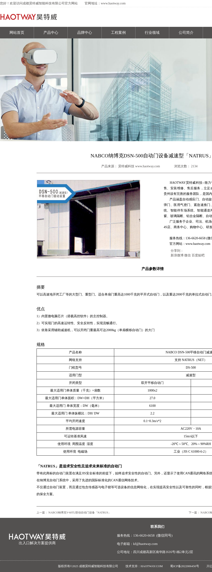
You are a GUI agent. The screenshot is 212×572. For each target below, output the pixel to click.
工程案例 (118, 32)
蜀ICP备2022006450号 (184, 566)
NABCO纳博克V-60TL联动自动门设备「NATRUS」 (79, 512)
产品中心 (50, 32)
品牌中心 (84, 32)
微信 (187, 255)
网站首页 (16, 32)
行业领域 (152, 32)
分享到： (177, 250)
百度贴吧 (198, 255)
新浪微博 (177, 255)
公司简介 (186, 32)
